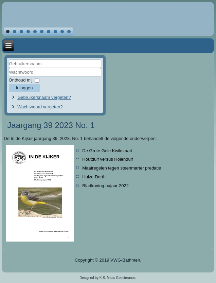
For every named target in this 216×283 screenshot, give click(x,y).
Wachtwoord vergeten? (39, 106)
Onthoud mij (21, 80)
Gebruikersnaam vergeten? (44, 97)
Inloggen (24, 87)
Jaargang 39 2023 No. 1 (51, 125)
